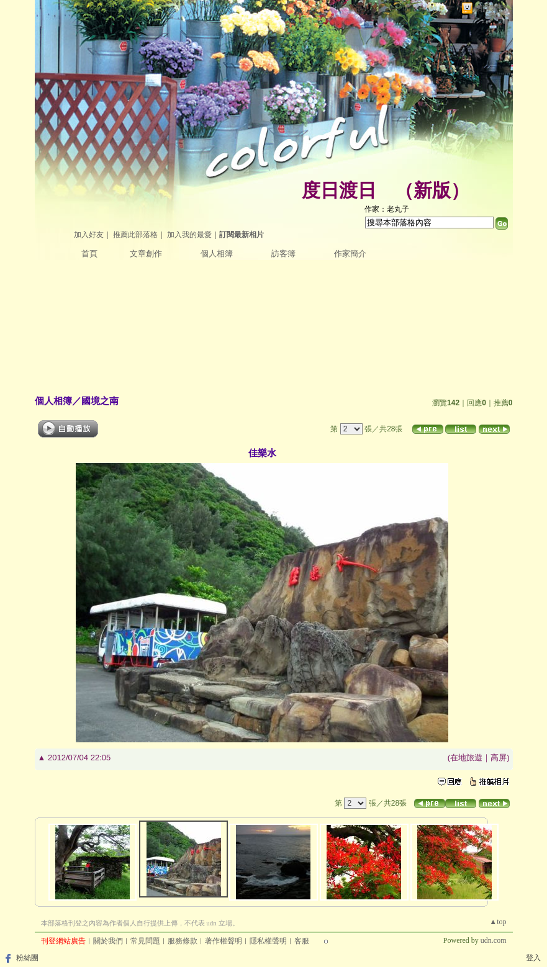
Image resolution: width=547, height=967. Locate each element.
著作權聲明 (223, 941)
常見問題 (145, 941)
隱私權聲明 (268, 941)
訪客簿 (283, 253)
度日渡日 (339, 190)
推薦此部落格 (135, 234)
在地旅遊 (466, 757)
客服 (301, 941)
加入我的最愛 (189, 234)
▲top (497, 921)
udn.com (494, 940)
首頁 (89, 253)
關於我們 (108, 941)
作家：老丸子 (386, 209)
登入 (533, 957)
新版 (432, 190)
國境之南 (100, 400)
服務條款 (182, 941)
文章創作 (146, 253)
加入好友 (89, 234)
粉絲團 (27, 957)
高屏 (498, 757)
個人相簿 (217, 253)
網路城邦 (490, 8)
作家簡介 (350, 253)
